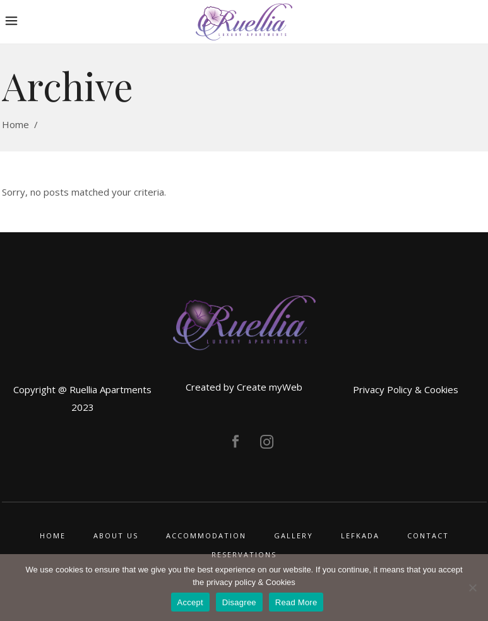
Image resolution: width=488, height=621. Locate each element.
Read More (296, 602)
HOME (53, 535)
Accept (190, 602)
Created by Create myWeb (244, 387)
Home (15, 124)
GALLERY (293, 535)
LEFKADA (360, 535)
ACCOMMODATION (206, 535)
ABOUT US (115, 535)
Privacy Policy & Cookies (405, 389)
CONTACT (428, 535)
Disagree (239, 602)
